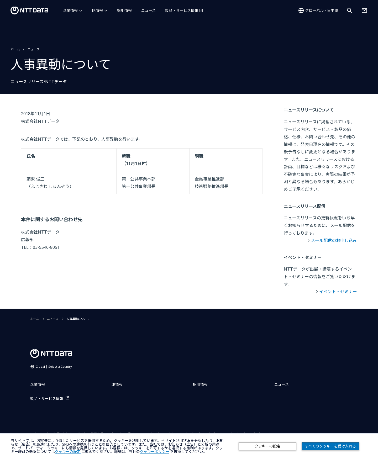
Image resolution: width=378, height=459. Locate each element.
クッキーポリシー (154, 452)
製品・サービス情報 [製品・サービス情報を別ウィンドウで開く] (181, 10)
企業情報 (70, 10)
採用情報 (124, 10)
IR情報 (97, 10)
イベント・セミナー (338, 291)
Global (53, 366)
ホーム (15, 49)
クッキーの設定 (267, 446)
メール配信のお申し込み (334, 240)
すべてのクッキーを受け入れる (330, 446)
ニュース (148, 10)
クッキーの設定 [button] (68, 452)
